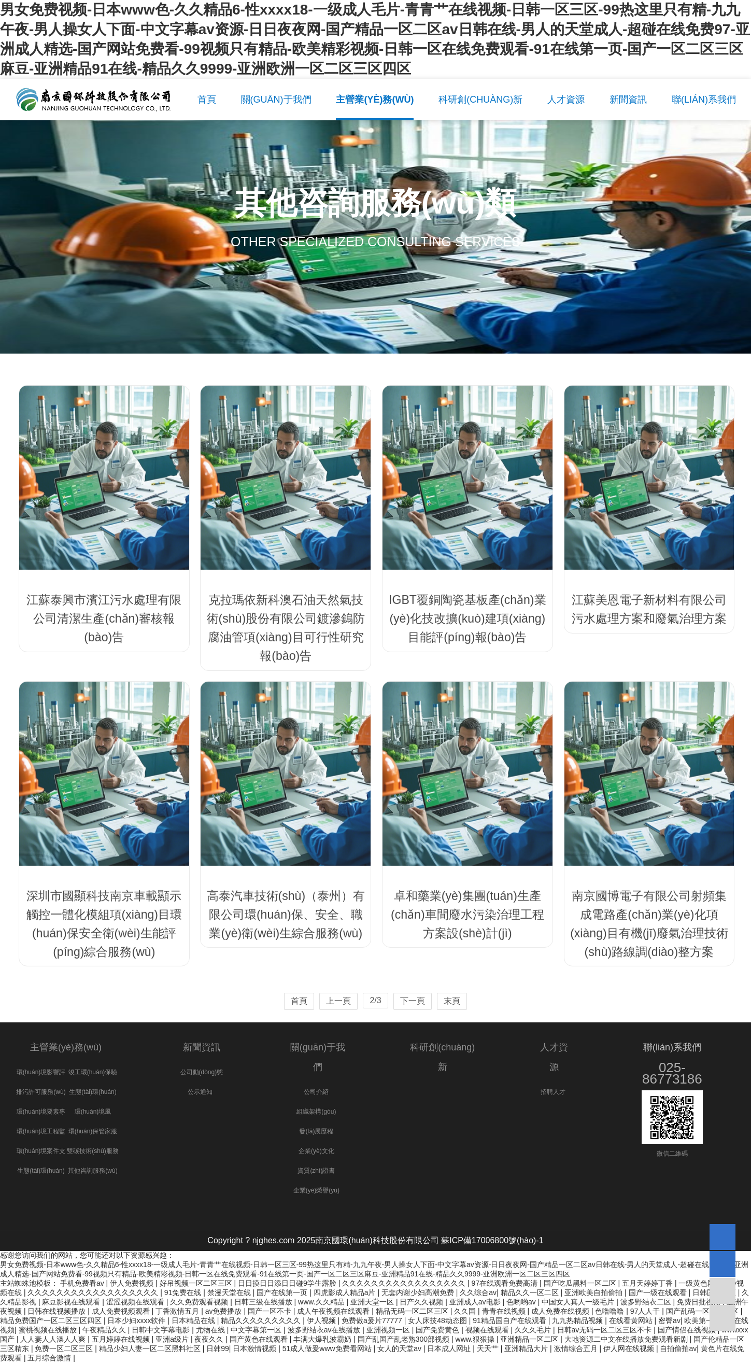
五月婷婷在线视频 (122, 1339)
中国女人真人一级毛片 (579, 1302)
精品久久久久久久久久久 (262, 1320)
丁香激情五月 (178, 1311)
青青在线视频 (505, 1311)
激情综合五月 (577, 1348)
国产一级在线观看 (659, 1292)
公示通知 (200, 1091)
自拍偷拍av (678, 1348)
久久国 (466, 1311)
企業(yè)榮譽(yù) (316, 1190)
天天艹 (489, 1348)
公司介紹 (316, 1091)
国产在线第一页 (283, 1292)
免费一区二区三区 (65, 1348)
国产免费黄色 (438, 1330)
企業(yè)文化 (316, 1151)
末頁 (452, 1000)
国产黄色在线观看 (260, 1339)
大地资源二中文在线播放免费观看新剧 (627, 1339)
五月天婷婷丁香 (648, 1283)
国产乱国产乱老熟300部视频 (404, 1339)
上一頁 (338, 1000)
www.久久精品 (322, 1302)
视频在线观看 (488, 1330)
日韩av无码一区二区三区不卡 (605, 1330)
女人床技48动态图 (438, 1320)
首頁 (299, 1000)
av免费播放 (224, 1311)
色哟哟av (522, 1302)
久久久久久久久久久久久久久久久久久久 (93, 1292)
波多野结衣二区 (646, 1302)
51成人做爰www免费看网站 (328, 1348)
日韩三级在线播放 (264, 1302)
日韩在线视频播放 (57, 1311)
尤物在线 (211, 1330)
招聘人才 (553, 1091)
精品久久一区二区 (531, 1292)
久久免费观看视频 (200, 1302)
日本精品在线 (194, 1320)
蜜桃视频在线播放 (49, 1330)
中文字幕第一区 (257, 1330)
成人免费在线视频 (561, 1311)
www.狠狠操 (476, 1339)
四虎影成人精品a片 (346, 1292)
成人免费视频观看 (122, 1311)
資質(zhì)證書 (316, 1170)
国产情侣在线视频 (688, 1330)
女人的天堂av (400, 1348)
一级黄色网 (697, 1283)
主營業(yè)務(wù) (66, 1047)
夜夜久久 (209, 1339)
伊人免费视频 (132, 1283)
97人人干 (646, 1311)
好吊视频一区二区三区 (197, 1283)
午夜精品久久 (105, 1330)
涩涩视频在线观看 (136, 1302)
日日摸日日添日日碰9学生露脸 (288, 1283)
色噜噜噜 (610, 1311)
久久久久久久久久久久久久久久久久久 (404, 1283)
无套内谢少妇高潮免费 (418, 1292)
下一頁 (412, 1000)
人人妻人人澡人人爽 (54, 1339)
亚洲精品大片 (527, 1348)
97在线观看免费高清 (506, 1283)
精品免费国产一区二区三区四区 (52, 1320)
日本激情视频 (255, 1348)
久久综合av (478, 1292)
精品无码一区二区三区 (413, 1311)
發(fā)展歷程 (316, 1131)
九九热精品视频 (578, 1320)
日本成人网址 (450, 1348)
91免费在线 (183, 1292)
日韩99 (217, 1348)
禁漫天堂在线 (230, 1292)
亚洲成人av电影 (476, 1302)
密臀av (669, 1320)
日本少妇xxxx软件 (137, 1320)
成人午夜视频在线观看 (334, 1311)
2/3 (375, 1000)
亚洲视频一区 (389, 1330)
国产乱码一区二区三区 (703, 1311)
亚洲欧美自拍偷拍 (594, 1292)
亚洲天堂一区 (373, 1302)
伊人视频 (322, 1320)
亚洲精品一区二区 (530, 1339)
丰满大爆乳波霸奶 (323, 1339)
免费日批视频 (699, 1302)
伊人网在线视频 (629, 1348)
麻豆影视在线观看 (72, 1302)
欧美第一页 (703, 1320)
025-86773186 (672, 1073)
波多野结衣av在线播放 (325, 1330)
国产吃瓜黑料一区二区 (581, 1283)
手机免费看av (83, 1283)
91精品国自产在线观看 (510, 1320)
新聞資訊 (201, 1047)
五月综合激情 (50, 1358)
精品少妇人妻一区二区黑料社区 (151, 1348)
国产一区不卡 (270, 1311)
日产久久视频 (422, 1302)
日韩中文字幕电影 (162, 1330)
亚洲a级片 (173, 1339)
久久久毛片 (534, 1330)
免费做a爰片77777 (373, 1320)
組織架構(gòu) (316, 1111)
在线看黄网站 (632, 1320)
